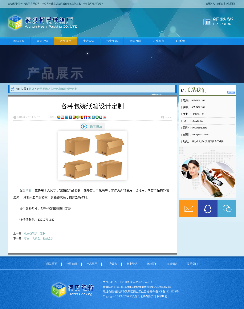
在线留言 (158, 40)
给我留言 (221, 3)
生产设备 (89, 40)
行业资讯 (112, 40)
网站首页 (19, 40)
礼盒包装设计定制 (34, 233)
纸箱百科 (135, 40)
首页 (31, 88)
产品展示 (65, 40)
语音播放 (96, 126)
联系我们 (231, 3)
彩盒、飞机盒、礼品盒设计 (40, 238)
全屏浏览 (210, 3)
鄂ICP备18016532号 (167, 291)
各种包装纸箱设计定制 (64, 88)
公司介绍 (42, 40)
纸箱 (29, 190)
